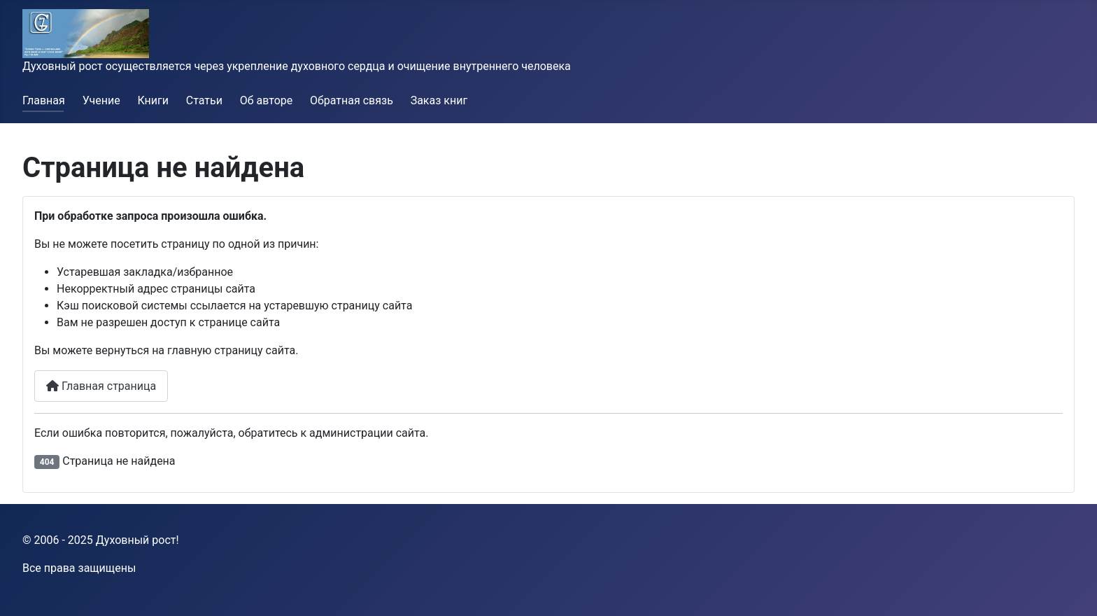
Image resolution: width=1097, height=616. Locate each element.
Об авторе (266, 100)
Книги (153, 100)
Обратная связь (351, 100)
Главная (43, 100)
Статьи (204, 100)
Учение (101, 100)
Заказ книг (439, 100)
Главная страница (101, 386)
